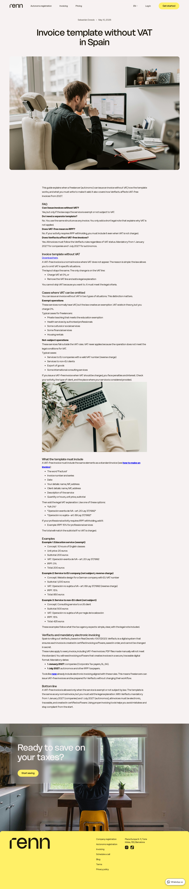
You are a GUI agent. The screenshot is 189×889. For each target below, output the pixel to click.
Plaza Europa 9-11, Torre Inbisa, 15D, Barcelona (136, 840)
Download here (50, 257)
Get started (169, 5)
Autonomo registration (41, 6)
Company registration (106, 839)
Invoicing (64, 6)
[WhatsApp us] (175, 881)
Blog (98, 859)
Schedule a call (103, 854)
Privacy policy (102, 869)
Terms (99, 864)
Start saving (28, 773)
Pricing (79, 6)
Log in (148, 6)
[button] (135, 5)
